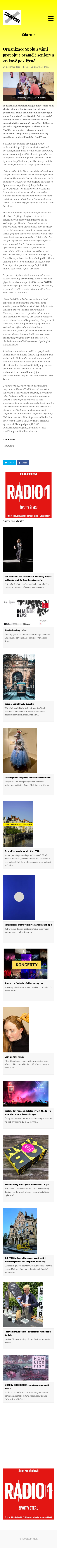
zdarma (37, 67)
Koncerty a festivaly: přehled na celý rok (24, 983)
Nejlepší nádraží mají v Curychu (19, 704)
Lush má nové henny (14, 1057)
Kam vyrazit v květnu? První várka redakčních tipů (28, 925)
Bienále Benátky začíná (15, 630)
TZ (27, 67)
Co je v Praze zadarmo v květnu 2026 (22, 851)
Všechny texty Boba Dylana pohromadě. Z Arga (26, 1185)
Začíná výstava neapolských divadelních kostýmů (27, 778)
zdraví (45, 67)
